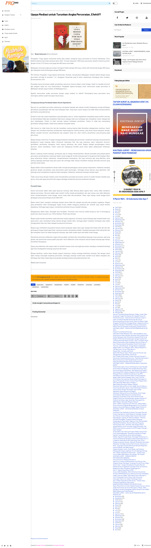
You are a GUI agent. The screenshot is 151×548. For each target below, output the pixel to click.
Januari (117, 228)
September (118, 220)
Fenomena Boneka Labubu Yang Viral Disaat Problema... (130, 388)
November (118, 223)
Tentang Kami (146, 3)
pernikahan (97, 284)
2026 (117, 522)
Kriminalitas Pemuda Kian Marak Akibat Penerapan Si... (130, 379)
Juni (116, 214)
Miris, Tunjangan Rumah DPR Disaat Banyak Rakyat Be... (130, 445)
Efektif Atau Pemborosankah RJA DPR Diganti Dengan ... (130, 428)
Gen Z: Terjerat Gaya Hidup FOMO (123, 470)
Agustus (118, 218)
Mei (116, 213)
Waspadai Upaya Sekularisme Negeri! (124, 391)
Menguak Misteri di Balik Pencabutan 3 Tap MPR (128, 374)
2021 (116, 227)
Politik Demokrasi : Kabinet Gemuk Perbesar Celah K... (130, 318)
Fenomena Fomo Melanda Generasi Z (124, 459)
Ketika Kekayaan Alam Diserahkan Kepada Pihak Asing (130, 337)
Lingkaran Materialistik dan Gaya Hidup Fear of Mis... (129, 440)
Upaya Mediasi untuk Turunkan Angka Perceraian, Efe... (130, 426)
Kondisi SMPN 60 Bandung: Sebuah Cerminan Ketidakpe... (131, 473)
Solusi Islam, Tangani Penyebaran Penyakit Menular (129, 465)
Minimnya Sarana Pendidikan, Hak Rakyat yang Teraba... (130, 370)
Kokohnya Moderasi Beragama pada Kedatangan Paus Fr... (131, 438)
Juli (116, 216)
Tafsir (5, 21)
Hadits (5, 25)
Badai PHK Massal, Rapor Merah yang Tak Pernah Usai (129, 353)
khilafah (73, 284)
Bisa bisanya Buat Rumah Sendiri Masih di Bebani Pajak (130, 321)
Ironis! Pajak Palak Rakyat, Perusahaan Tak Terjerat (129, 454)
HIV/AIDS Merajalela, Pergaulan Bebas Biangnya (127, 419)
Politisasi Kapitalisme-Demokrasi (123, 482)
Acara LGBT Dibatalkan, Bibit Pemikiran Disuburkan (129, 472)
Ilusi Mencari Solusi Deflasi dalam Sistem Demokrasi (129, 416)
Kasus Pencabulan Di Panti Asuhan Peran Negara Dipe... (130, 381)
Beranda (33, 10)
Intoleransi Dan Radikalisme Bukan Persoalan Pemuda (130, 412)
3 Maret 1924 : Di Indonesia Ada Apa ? (130, 198)
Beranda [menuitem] (6, 11)
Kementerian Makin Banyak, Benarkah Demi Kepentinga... (131, 335)
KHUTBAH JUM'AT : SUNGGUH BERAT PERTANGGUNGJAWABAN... (124, 457)
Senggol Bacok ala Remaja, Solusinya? (125, 354)
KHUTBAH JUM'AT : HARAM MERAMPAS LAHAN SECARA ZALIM (136, 52)
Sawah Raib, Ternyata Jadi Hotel (123, 351)
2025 (117, 500)
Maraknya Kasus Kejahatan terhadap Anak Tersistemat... (130, 466)
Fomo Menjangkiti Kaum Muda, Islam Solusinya (127, 477)
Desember (118, 225)
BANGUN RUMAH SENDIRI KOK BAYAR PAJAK (127, 484)
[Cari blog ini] (127, 29)
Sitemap (6, 41)
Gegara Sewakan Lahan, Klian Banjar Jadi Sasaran (128, 449)
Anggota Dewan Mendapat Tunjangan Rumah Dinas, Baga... (131, 463)
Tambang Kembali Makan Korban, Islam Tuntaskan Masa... (131, 340)
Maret (117, 209)
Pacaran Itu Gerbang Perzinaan (122, 332)
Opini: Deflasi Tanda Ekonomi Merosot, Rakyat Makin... (130, 403)
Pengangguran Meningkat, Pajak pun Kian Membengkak (130, 421)
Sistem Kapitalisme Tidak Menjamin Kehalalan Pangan (130, 414)
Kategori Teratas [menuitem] (8, 15)
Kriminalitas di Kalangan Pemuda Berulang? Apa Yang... (130, 368)
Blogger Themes (41, 545)
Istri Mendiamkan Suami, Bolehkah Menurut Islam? (135, 44)
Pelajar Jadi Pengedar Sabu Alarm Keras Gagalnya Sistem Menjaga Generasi (134, 61)
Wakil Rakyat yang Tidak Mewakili (123, 491)
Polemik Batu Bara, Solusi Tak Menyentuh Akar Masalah (130, 367)
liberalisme (81, 284)
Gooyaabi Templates (58, 545)
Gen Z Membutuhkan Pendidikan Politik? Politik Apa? (129, 344)
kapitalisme (49, 284)
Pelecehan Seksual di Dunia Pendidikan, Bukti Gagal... (129, 393)
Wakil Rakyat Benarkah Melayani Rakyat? (125, 384)
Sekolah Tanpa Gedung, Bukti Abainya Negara (127, 435)
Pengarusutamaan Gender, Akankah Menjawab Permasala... (131, 442)
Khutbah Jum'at (8, 29)
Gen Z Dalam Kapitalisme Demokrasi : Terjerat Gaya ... (129, 452)
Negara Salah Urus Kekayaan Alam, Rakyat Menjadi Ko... (130, 347)
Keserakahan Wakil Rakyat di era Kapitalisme (127, 395)
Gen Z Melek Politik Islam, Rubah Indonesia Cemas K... (130, 356)
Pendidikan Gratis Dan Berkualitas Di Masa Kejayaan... (130, 375)
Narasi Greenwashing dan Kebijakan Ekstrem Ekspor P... (130, 342)
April (116, 211)
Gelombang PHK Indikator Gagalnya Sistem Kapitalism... (130, 372)
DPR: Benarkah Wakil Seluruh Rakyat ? (125, 382)
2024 (117, 295)
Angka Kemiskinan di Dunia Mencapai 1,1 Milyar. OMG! (129, 487)
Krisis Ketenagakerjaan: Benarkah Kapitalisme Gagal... (130, 433)
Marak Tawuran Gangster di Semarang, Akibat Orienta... (130, 326)
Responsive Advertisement (39, 538)
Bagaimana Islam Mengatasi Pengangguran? (126, 468)
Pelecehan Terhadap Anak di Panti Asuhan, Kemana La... (130, 444)
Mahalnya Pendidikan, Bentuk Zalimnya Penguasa (128, 423)
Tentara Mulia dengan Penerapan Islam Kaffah (127, 389)
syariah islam (39, 10)
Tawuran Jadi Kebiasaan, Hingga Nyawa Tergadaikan (129, 346)
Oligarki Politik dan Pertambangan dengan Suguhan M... (130, 339)
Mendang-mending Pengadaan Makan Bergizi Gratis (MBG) (131, 489)
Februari (118, 230)
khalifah (66, 284)
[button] (115, 3)
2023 (117, 272)
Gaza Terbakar (117, 430)
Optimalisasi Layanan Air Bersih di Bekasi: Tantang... (129, 417)
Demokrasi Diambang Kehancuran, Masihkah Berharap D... (131, 358)
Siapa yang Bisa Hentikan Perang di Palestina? (127, 361)
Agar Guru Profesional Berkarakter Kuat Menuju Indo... (130, 461)
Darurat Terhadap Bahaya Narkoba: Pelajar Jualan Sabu (130, 314)
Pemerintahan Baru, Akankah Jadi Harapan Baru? (128, 424)
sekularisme (35, 287)
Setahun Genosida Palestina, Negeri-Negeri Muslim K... (130, 407)
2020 (117, 207)
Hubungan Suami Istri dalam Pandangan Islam (127, 479)
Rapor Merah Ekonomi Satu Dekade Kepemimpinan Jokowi (131, 486)
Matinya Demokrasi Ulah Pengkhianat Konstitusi (128, 360)
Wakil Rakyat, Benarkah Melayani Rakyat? (125, 402)
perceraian (89, 284)
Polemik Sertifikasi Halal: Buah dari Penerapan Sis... (129, 400)
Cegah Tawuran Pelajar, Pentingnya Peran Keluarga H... (130, 475)
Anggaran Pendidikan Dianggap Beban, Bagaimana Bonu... (131, 323)
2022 (117, 249)
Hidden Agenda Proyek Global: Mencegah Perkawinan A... (130, 437)
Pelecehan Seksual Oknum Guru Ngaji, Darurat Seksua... (130, 386)
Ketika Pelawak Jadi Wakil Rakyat (123, 447)
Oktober (117, 221)
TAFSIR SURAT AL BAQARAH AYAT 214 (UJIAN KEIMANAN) (131, 103)
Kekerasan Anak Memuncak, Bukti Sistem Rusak (128, 396)
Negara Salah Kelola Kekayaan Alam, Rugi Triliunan (128, 377)
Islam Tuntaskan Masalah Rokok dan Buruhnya (127, 319)
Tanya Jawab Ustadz (9, 33)
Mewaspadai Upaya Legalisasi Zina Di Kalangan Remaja (130, 451)
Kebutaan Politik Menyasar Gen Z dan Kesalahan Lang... (130, 333)
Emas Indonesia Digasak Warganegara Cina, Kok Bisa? (130, 405)
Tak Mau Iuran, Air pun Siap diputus (124, 349)
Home (135, 3)
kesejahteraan (58, 284)
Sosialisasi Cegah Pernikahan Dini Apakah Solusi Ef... (129, 316)
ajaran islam (40, 284)
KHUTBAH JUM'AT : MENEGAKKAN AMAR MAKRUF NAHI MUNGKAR (132, 151)
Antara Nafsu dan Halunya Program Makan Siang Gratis (130, 431)
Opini (5, 37)
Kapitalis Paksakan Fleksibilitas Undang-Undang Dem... (130, 325)
